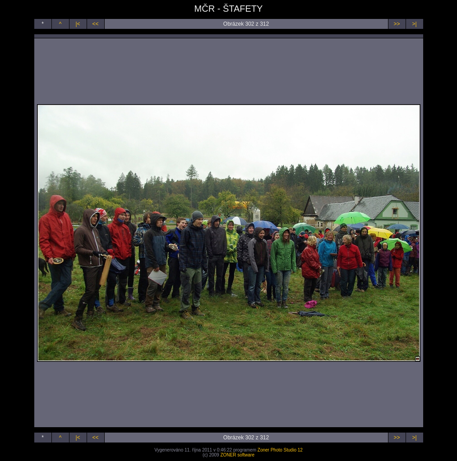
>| (414, 24)
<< (95, 24)
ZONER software (237, 454)
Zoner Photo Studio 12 (280, 449)
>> (396, 24)
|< (77, 24)
